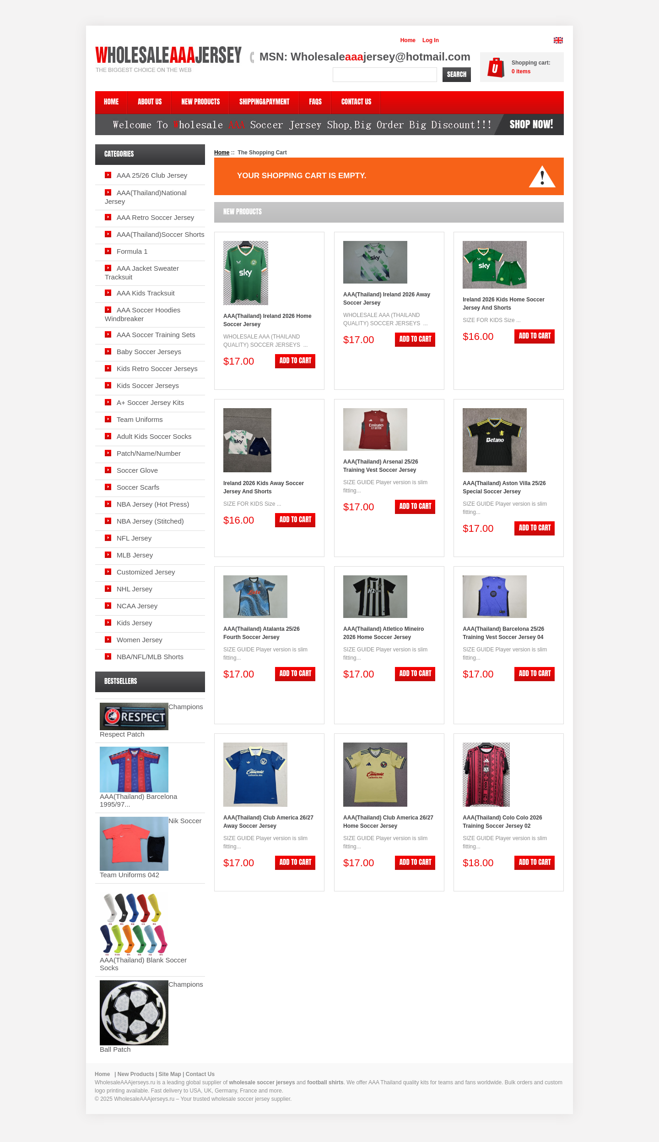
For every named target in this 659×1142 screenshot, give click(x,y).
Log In (430, 40)
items (521, 71)
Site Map (170, 1074)
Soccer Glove (137, 470)
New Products (136, 1074)
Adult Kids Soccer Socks (154, 436)
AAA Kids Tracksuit (146, 293)
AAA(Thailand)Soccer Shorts (161, 234)
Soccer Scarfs (138, 487)
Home (408, 40)
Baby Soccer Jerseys (149, 351)
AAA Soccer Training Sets (156, 335)
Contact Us (200, 1074)
